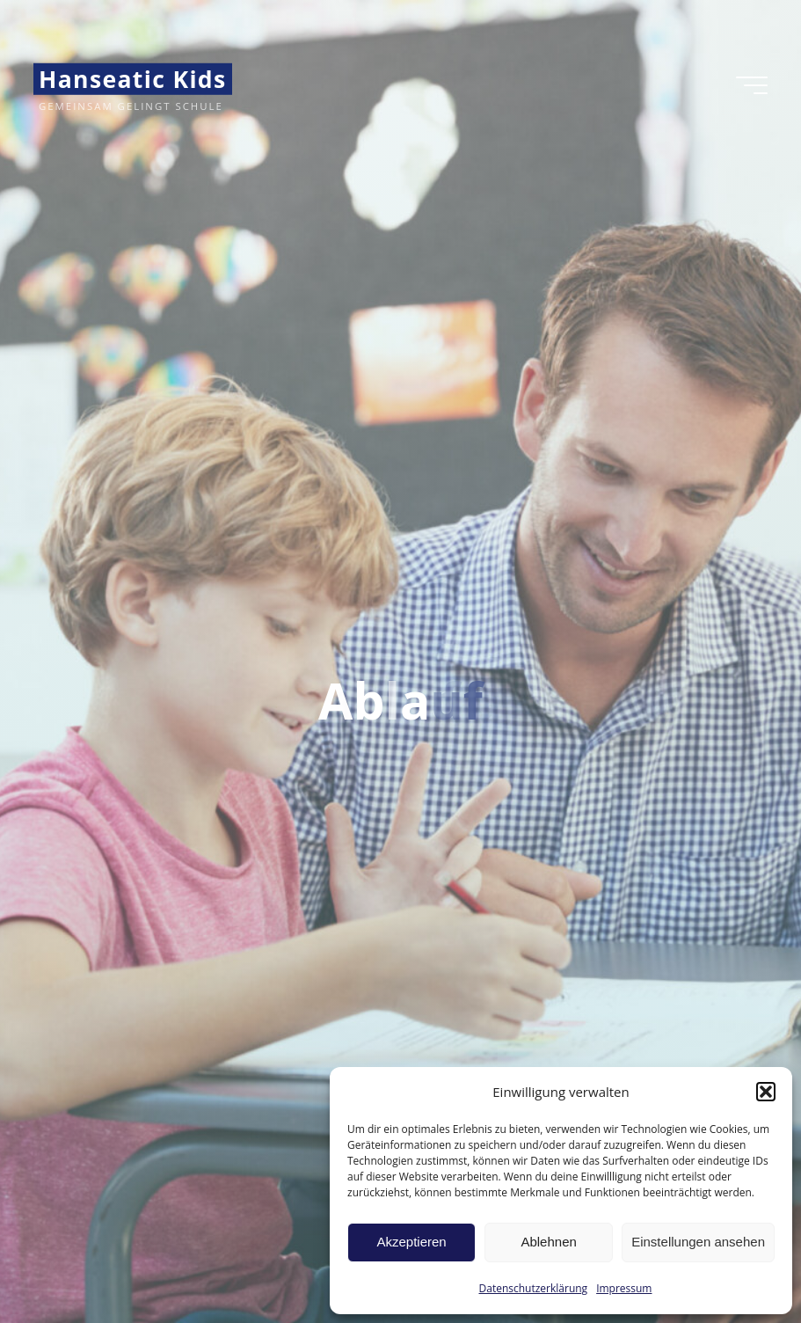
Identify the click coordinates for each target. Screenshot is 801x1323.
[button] (766, 1091)
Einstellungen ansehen (698, 1241)
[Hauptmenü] (752, 85)
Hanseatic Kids (133, 79)
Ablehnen (548, 1241)
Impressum (624, 1288)
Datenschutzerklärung (533, 1288)
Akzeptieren (411, 1241)
